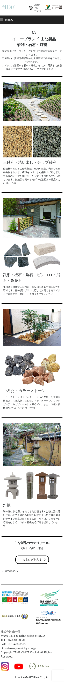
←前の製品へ (10, 570)
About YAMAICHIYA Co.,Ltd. (32, 677)
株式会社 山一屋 (10, 631)
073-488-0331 (16, 640)
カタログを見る (32, 559)
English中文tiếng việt (34, 7)
